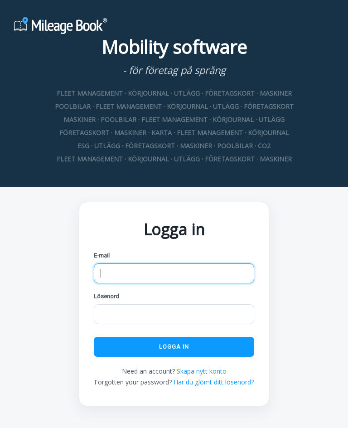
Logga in (174, 346)
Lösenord (106, 296)
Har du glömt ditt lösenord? (214, 382)
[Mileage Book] (174, 26)
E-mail (102, 255)
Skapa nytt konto (202, 371)
